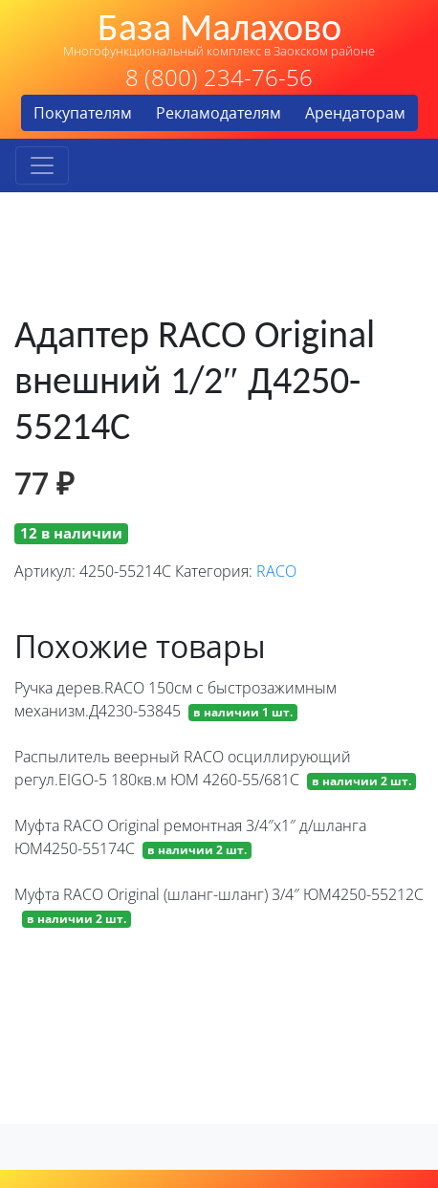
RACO (276, 571)
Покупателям (82, 112)
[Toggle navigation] (42, 165)
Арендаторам (355, 112)
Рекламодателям (218, 112)
